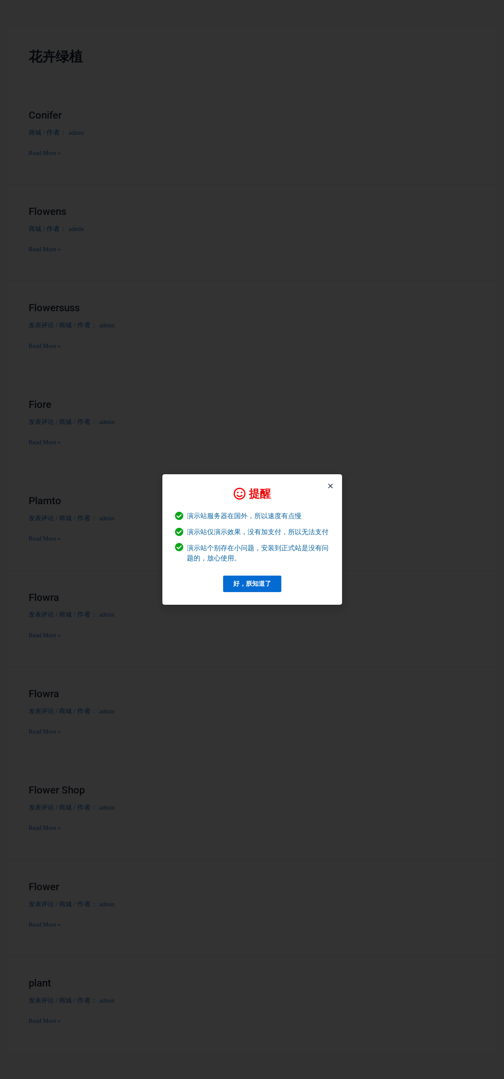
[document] (252, 539)
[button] (330, 486)
